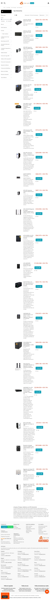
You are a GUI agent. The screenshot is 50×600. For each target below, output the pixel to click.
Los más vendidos (17, 528)
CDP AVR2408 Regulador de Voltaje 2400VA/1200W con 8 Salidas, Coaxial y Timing (28, 210)
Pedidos (40, 530)
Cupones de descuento (43, 533)
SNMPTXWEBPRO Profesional (27, 174)
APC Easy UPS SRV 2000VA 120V (27, 85)
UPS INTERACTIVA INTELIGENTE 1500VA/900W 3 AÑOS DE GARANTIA (28, 344)
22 (47, 15)
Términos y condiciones (18, 538)
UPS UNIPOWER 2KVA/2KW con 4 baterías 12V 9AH (27, 264)
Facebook (40, 541)
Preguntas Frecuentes (30, 528)
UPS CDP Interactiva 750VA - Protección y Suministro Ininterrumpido (28, 154)
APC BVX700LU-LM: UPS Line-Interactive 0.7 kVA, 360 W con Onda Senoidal (28, 283)
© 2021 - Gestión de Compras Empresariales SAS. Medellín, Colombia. (25, 595)
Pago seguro (28, 527)
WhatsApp (10, 527)
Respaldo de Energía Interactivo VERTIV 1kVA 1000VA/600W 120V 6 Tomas (28, 447)
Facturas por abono (42, 531)
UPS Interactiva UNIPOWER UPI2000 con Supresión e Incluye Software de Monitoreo (28, 365)
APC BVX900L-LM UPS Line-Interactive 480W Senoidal (28, 237)
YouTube (42, 541)
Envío (14, 536)
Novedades (15, 527)
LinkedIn (47, 541)
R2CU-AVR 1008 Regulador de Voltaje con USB (28, 424)
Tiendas (27, 532)
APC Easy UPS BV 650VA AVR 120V (27, 20)
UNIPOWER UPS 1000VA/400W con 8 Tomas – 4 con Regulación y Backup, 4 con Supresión (28, 316)
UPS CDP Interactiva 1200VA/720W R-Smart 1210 (28, 191)
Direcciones (40, 532)
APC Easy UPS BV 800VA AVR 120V (27, 31)
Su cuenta (41, 524)
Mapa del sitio (29, 531)
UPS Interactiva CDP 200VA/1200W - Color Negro (28, 131)
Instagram (45, 541)
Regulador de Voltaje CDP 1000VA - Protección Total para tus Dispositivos (29, 485)
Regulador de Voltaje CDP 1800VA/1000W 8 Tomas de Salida (28, 470)
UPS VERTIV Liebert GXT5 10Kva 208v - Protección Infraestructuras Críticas (27, 106)
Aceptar (5, 597)
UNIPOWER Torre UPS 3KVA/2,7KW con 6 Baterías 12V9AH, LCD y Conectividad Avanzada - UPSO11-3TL (28, 390)
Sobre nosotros (29, 526)
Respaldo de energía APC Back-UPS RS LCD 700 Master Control (28, 67)
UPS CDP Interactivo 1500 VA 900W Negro (28, 48)
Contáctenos (28, 530)
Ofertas (14, 526)
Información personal (42, 526)
